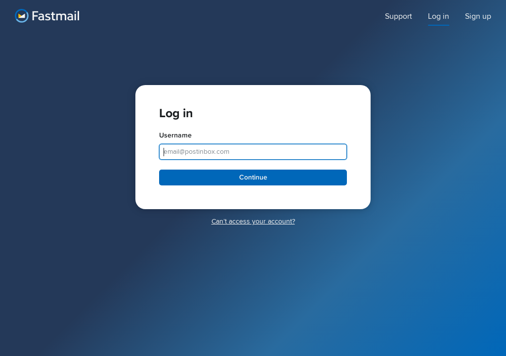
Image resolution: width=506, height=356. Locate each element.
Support (398, 16)
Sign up (478, 16)
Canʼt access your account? (253, 221)
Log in (438, 16)
